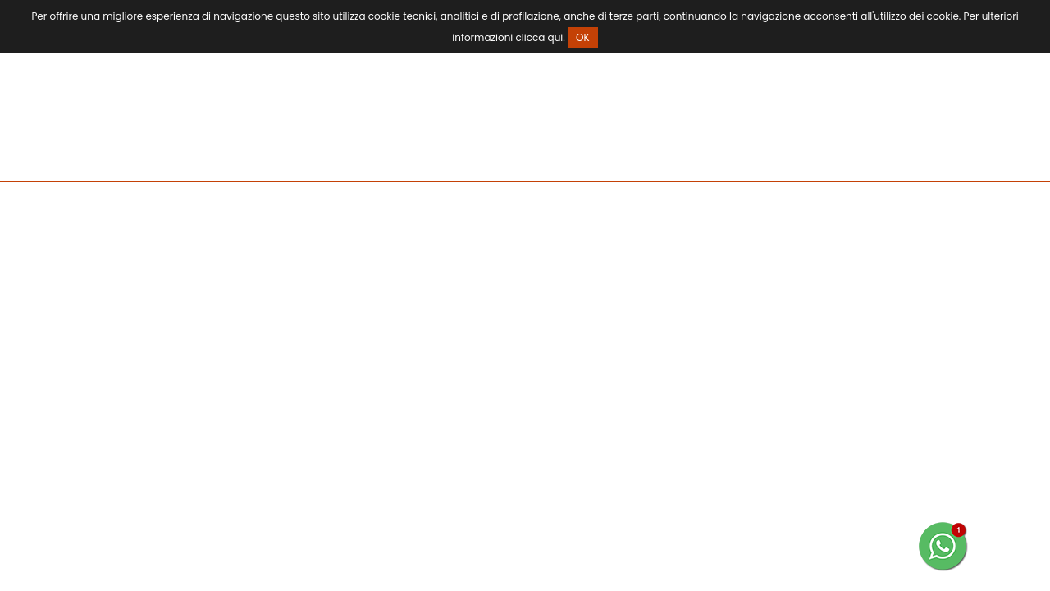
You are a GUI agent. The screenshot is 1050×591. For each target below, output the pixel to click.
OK (583, 37)
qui (556, 37)
